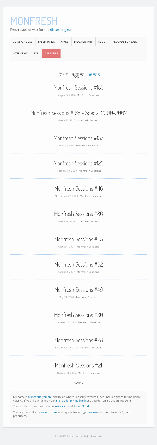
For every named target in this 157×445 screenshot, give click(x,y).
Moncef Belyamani (39, 397)
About (102, 41)
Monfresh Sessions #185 (78, 87)
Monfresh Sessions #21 (78, 365)
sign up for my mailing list (72, 400)
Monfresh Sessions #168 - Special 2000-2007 (78, 112)
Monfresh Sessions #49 (78, 289)
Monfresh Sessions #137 (78, 138)
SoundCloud (81, 406)
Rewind (78, 382)
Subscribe (51, 53)
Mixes (64, 41)
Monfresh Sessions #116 (78, 188)
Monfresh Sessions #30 (78, 314)
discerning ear (61, 29)
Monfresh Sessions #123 (78, 163)
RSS (35, 53)
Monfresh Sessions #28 (78, 340)
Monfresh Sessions (88, 95)
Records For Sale (125, 41)
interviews (91, 412)
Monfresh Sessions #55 (78, 239)
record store (49, 412)
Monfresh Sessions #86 (78, 213)
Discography (83, 41)
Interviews (20, 53)
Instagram (61, 406)
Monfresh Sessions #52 (78, 264)
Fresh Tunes (46, 41)
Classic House (22, 41)
